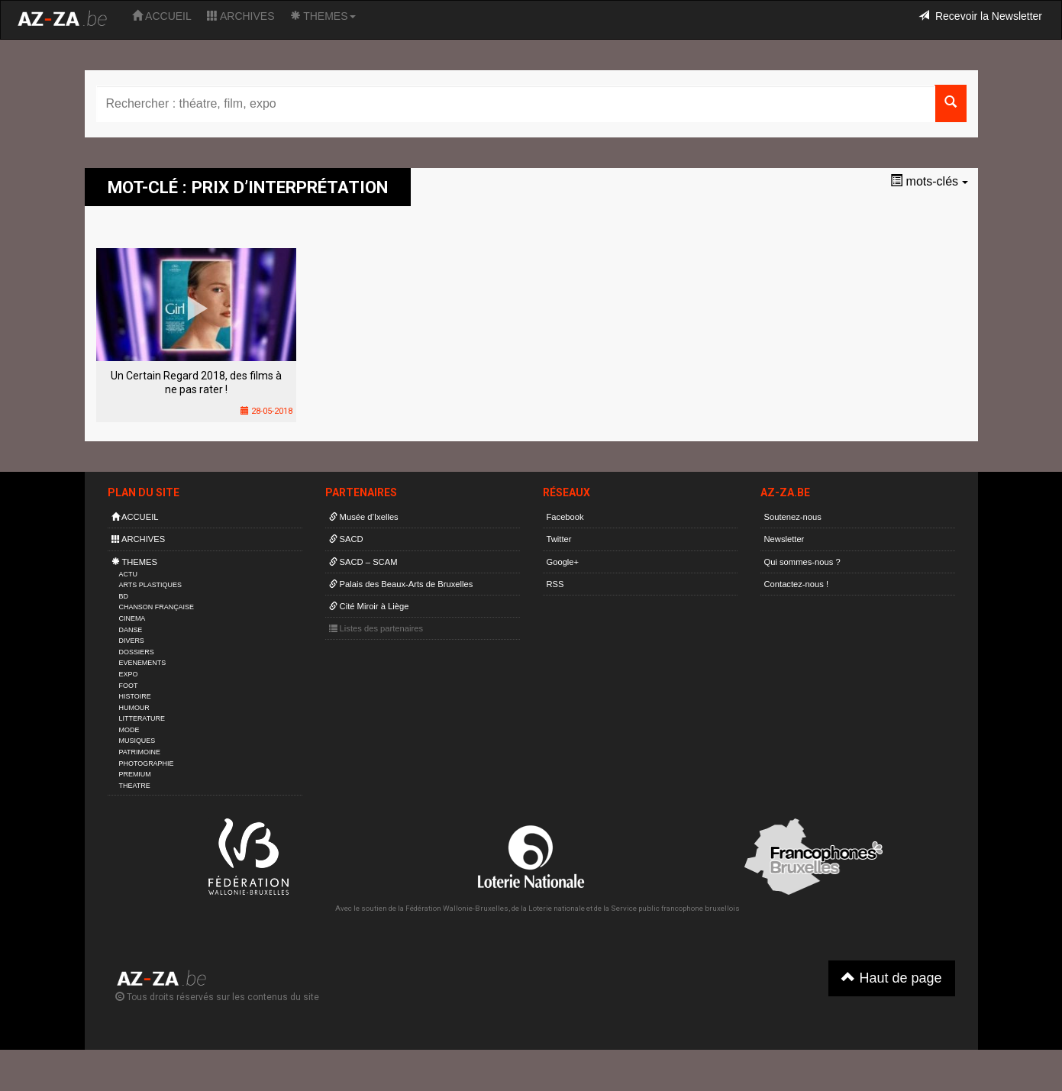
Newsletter (784, 539)
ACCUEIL (162, 16)
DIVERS (131, 640)
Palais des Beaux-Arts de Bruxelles (401, 584)
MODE (129, 730)
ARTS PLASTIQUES (150, 585)
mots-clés (928, 181)
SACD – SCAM (363, 561)
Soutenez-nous (793, 516)
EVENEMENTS (142, 663)
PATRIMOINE (139, 752)
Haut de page (891, 978)
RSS (555, 584)
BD (123, 596)
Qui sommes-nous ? (802, 561)
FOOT (128, 685)
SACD (346, 539)
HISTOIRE (135, 696)
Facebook (565, 516)
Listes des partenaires (376, 628)
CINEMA (132, 618)
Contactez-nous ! (796, 584)
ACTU (128, 574)
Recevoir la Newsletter (980, 16)
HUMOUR (134, 708)
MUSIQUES (137, 740)
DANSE (131, 630)
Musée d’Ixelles (364, 516)
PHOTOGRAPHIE (146, 763)
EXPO (128, 674)
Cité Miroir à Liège (369, 606)
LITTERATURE (142, 718)
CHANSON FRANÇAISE (157, 607)
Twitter (559, 539)
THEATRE (134, 785)
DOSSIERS (136, 652)
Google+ (563, 561)
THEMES (323, 16)
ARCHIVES (241, 16)
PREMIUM (135, 774)
